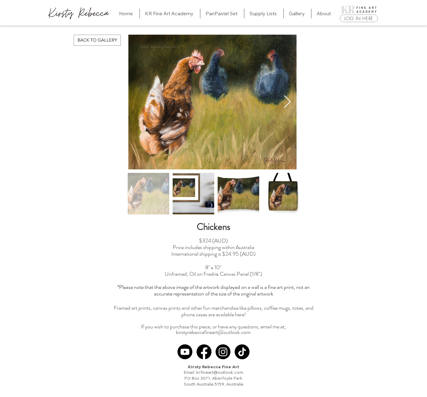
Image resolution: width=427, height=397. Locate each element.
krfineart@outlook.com (219, 372)
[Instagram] (223, 351)
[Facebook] (204, 351)
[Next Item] (287, 102)
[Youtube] (185, 351)
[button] (170, 13)
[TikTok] (242, 351)
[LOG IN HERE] (359, 18)
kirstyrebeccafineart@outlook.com (213, 332)
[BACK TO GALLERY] (97, 40)
